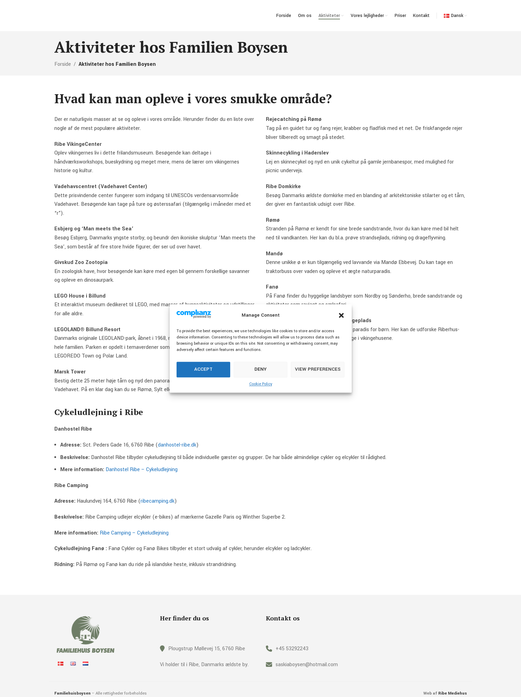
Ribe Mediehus (452, 693)
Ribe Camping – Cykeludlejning (134, 533)
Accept (203, 369)
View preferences (318, 369)
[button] (341, 315)
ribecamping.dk (157, 501)
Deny (260, 369)
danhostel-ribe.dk (177, 445)
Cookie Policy (260, 384)
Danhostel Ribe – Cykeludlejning (142, 469)
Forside (62, 64)
